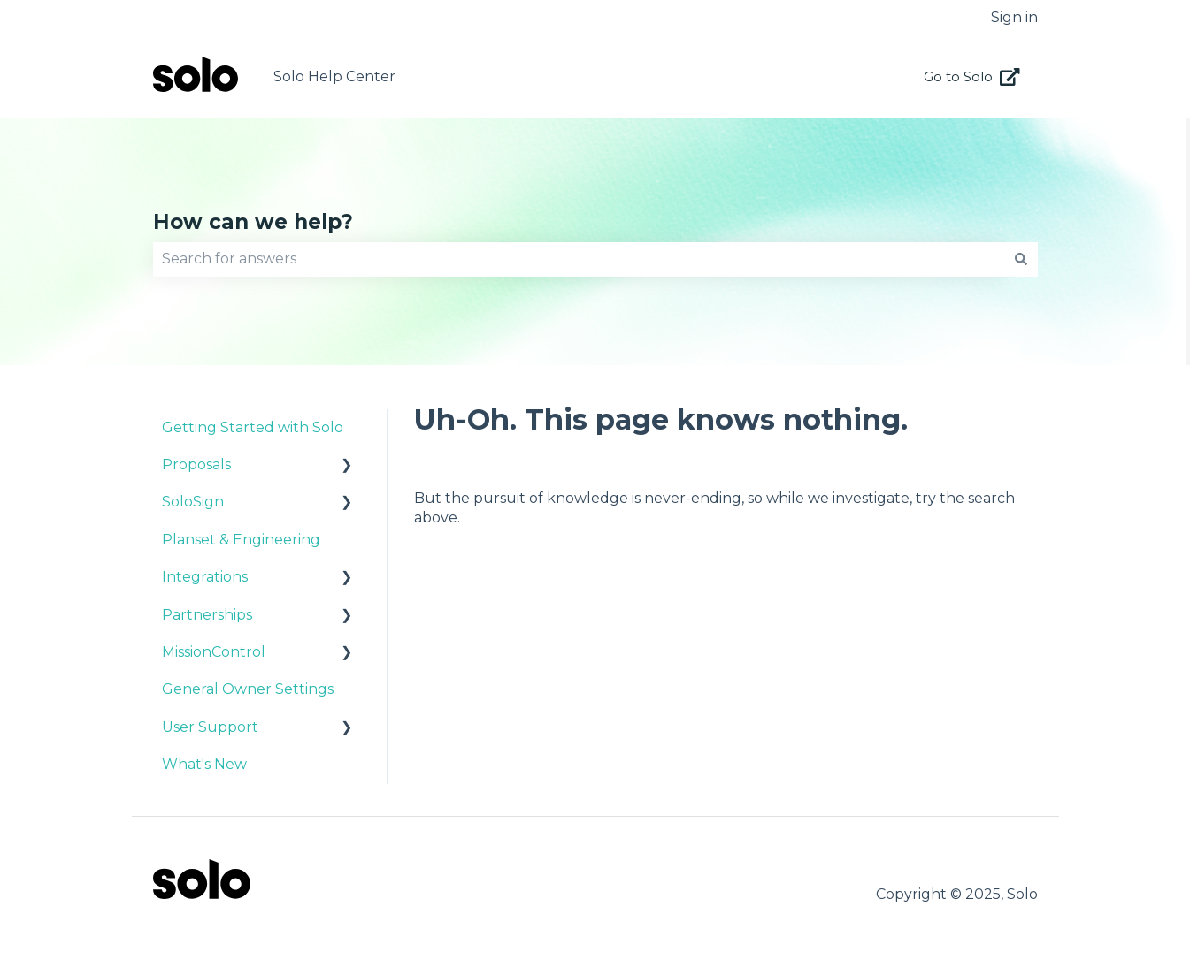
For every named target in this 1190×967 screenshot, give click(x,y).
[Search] (1021, 259)
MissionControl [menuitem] (213, 651)
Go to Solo (972, 77)
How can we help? (253, 221)
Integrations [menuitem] (205, 576)
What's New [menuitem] (204, 764)
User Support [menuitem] (210, 727)
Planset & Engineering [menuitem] (241, 539)
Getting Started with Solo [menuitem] (252, 427)
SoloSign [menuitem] (193, 501)
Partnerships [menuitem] (207, 614)
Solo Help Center (334, 76)
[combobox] (578, 259)
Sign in (1014, 17)
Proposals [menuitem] (196, 464)
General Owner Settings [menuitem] (248, 689)
